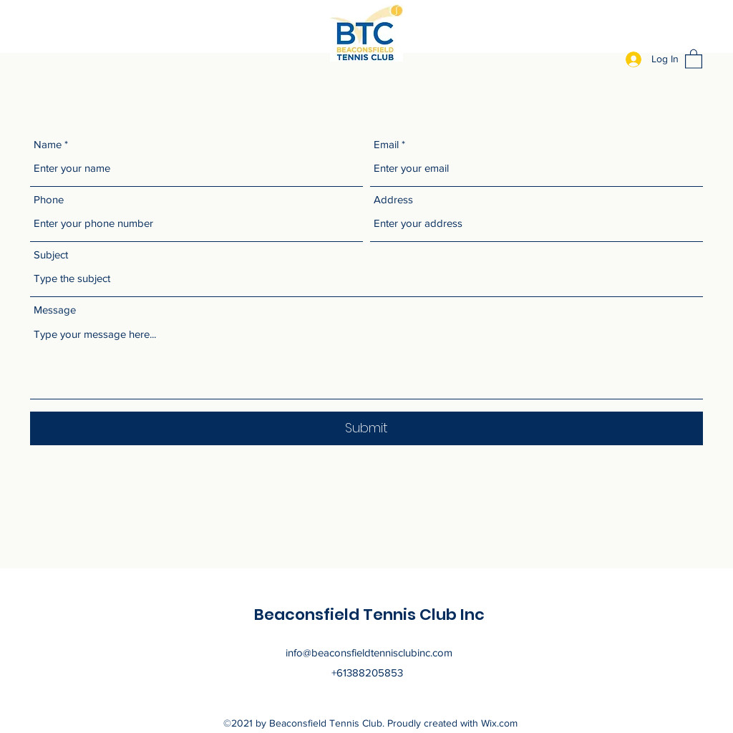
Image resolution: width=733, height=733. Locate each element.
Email (386, 144)
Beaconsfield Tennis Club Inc (369, 614)
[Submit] (366, 428)
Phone (49, 199)
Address (393, 199)
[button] (693, 58)
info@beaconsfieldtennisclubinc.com (369, 652)
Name (48, 144)
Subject (51, 254)
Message (55, 309)
